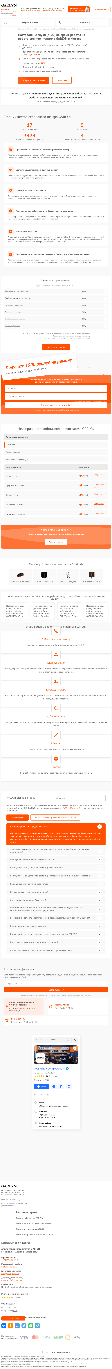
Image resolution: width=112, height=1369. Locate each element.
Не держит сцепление (15, 514)
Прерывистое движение (16, 485)
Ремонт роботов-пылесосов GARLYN (33, 1223)
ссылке (12, 1206)
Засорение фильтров (12, 326)
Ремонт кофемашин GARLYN (29, 1218)
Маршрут (41, 1086)
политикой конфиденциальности (67, 410)
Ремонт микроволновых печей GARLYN (35, 1234)
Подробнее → (99, 476)
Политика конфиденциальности (56, 1352)
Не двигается (11, 476)
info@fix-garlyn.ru (10, 1273)
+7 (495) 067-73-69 (32, 8)
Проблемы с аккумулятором (15, 319)
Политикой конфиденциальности (79, 996)
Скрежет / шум (12, 495)
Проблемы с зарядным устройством (17, 298)
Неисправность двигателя (14, 305)
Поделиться (3, 1325)
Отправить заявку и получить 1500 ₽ (56, 405)
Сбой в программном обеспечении (17, 291)
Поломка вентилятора (13, 312)
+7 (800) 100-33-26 (54, 8)
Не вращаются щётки (15, 504)
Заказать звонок (56, 542)
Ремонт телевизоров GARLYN (30, 1229)
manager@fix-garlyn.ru (12, 1280)
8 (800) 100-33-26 (10, 1266)
